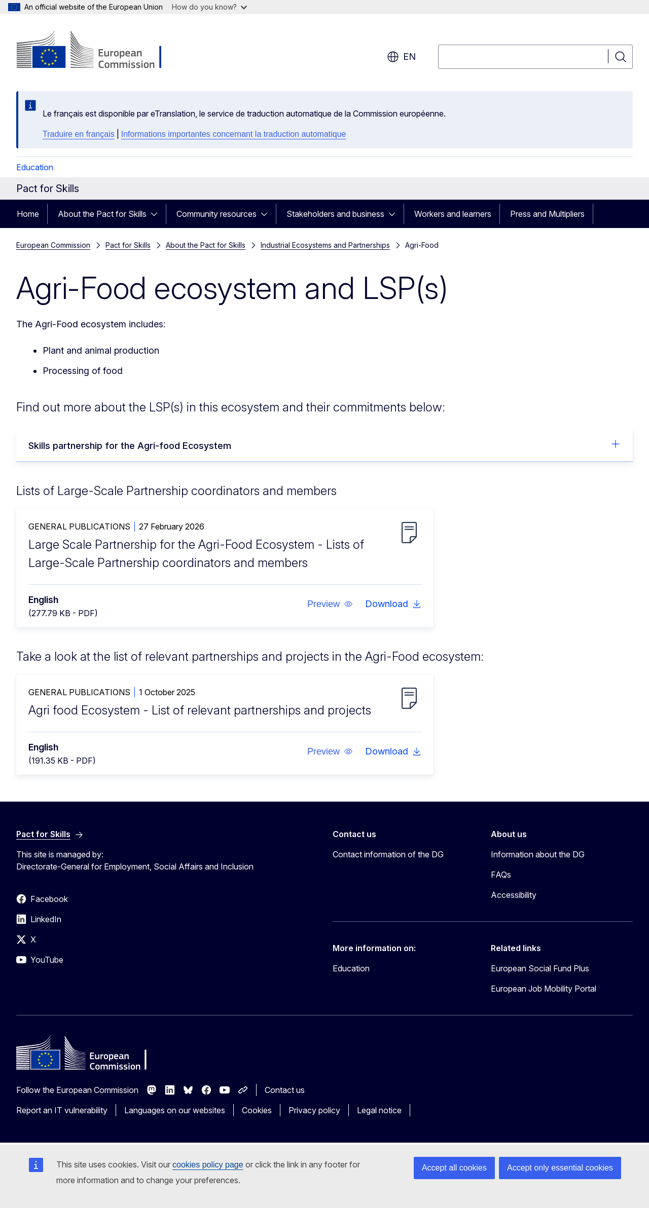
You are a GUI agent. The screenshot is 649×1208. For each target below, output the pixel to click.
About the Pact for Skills (102, 214)
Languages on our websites (174, 1110)
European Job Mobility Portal (543, 989)
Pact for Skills (128, 245)
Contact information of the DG (388, 854)
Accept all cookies (454, 1167)
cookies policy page (207, 1164)
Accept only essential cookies (560, 1167)
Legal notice (379, 1110)
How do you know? (209, 7)
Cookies (257, 1110)
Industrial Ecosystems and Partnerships (325, 245)
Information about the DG (538, 854)
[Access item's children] (157, 214)
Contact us (285, 1090)
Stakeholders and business (335, 214)
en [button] (401, 57)
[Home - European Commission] (98, 50)
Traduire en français (79, 134)
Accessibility (513, 895)
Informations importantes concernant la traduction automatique (233, 134)
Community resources (216, 214)
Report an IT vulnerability (61, 1110)
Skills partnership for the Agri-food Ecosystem (324, 445)
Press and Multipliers (547, 214)
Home (28, 214)
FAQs (501, 875)
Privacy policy (314, 1110)
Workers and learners (452, 214)
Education (34, 167)
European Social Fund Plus (540, 968)
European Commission (53, 245)
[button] (330, 604)
